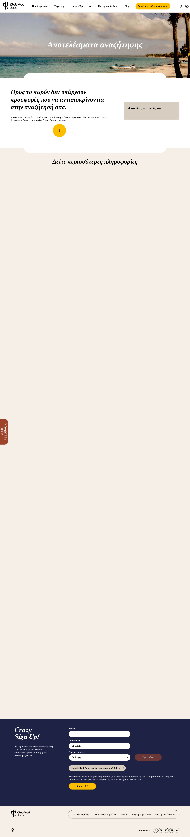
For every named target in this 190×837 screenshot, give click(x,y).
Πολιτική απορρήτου (106, 814)
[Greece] (186, 5)
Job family (74, 740)
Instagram (160, 830)
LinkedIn (171, 830)
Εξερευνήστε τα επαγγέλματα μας (72, 6)
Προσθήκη (148, 757)
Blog (127, 6)
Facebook (166, 830)
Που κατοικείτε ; (77, 752)
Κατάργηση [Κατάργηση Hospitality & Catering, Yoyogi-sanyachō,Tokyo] (124, 768)
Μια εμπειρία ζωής (108, 6)
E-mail (72, 728)
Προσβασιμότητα (82, 814)
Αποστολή (82, 786)
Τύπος (124, 814)
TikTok (155, 830)
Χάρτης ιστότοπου (165, 814)
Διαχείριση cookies (141, 814)
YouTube (177, 830)
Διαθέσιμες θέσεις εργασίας (153, 6)
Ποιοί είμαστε (40, 6)
